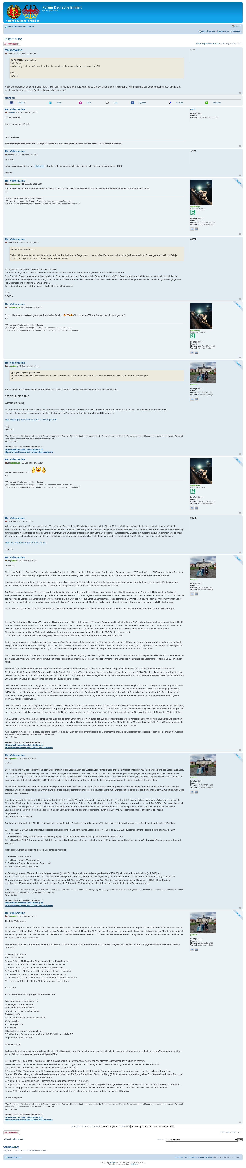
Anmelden (236, 31)
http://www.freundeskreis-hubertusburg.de (24, 449)
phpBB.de (134, 1164)
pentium (13, 366)
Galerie (212, 31)
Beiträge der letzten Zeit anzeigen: (95, 1126)
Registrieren (223, 31)
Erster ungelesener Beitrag (207, 44)
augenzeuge (15, 184)
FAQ (203, 31)
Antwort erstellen (11, 44)
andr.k (12, 113)
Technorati (217, 103)
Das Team (179, 1157)
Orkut (89, 103)
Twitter (59, 103)
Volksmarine (12, 39)
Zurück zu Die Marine (14, 1139)
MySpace (142, 103)
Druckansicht (233, 26)
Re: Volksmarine (15, 109)
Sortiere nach (135, 1126)
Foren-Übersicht (15, 27)
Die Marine (29, 27)
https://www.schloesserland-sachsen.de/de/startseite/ (29, 452)
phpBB (112, 1162)
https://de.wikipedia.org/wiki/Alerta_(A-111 (25, 542)
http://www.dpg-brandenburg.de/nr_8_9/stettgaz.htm (30, 419)
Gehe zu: (161, 1140)
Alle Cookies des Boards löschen (198, 1157)
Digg (116, 103)
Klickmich (39, 166)
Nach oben (240, 93)
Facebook (21, 103)
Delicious (179, 103)
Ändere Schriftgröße (238, 26)
